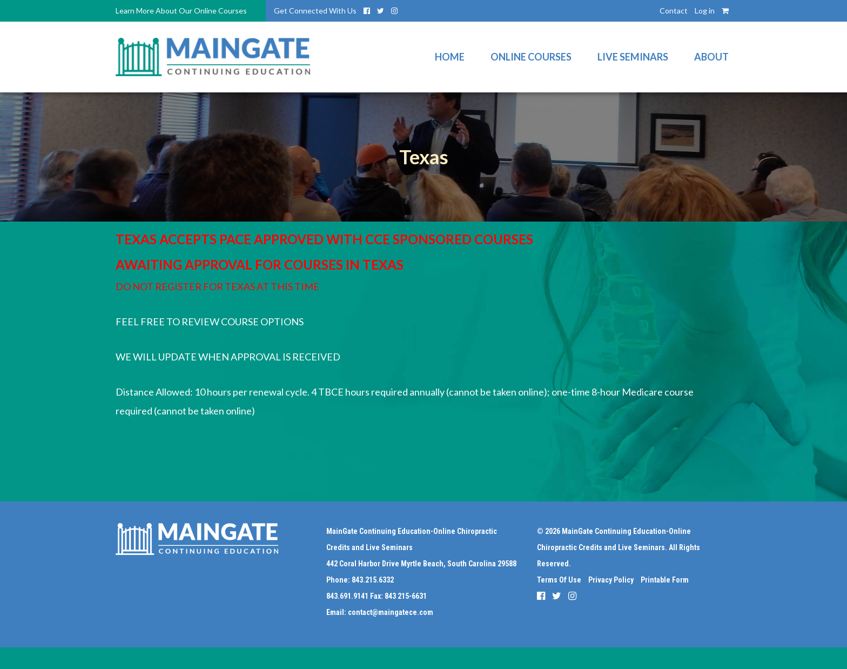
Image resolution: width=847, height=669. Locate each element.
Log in (705, 10)
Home (450, 57)
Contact (674, 10)
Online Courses (531, 57)
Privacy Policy (611, 580)
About (711, 57)
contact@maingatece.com (390, 612)
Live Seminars (632, 57)
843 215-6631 (406, 596)
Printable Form (665, 580)
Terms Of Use (559, 580)
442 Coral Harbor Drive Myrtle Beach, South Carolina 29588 (421, 563)
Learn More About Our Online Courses (181, 10)
